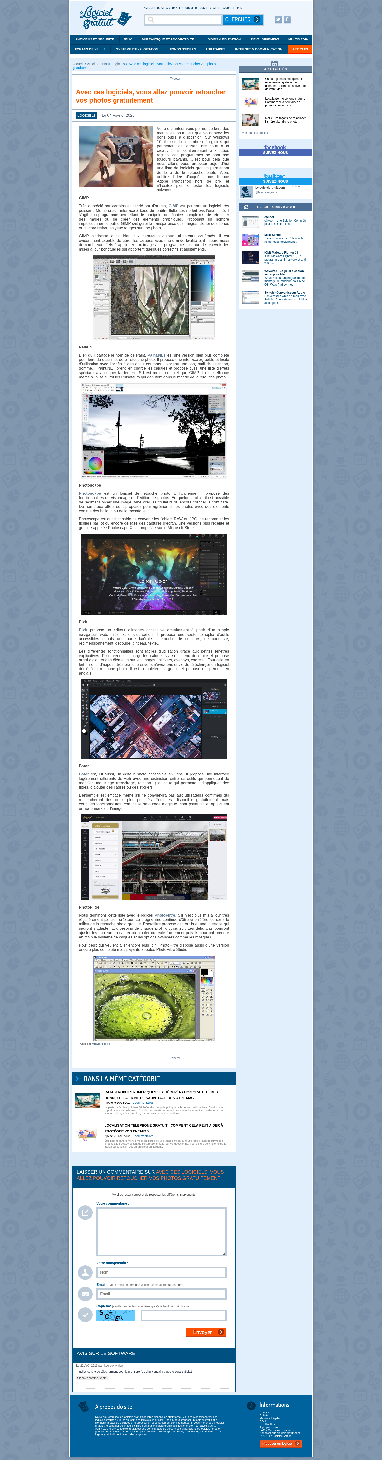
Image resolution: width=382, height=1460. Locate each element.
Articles (300, 49)
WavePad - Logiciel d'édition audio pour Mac (284, 272)
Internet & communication (258, 49)
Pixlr (83, 630)
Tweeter (175, 78)
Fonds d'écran (183, 49)
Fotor (84, 774)
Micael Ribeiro (101, 1043)
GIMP (174, 206)
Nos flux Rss (267, 1424)
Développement (265, 39)
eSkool (269, 217)
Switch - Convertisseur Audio (284, 292)
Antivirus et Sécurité (94, 39)
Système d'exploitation (137, 49)
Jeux (128, 39)
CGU (263, 1421)
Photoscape (90, 493)
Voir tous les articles (255, 133)
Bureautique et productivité (168, 39)
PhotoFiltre (165, 915)
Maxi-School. (273, 235)
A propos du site (269, 1427)
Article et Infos (98, 64)
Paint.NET (156, 355)
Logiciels (118, 64)
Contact (264, 1412)
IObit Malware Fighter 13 (281, 252)
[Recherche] (184, 19)
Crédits (264, 1415)
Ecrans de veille (90, 49)
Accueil (78, 64)
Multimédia (298, 39)
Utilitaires (215, 49)
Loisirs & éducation (223, 39)
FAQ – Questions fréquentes (277, 1430)
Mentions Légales (270, 1418)
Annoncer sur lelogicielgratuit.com (280, 1432)
